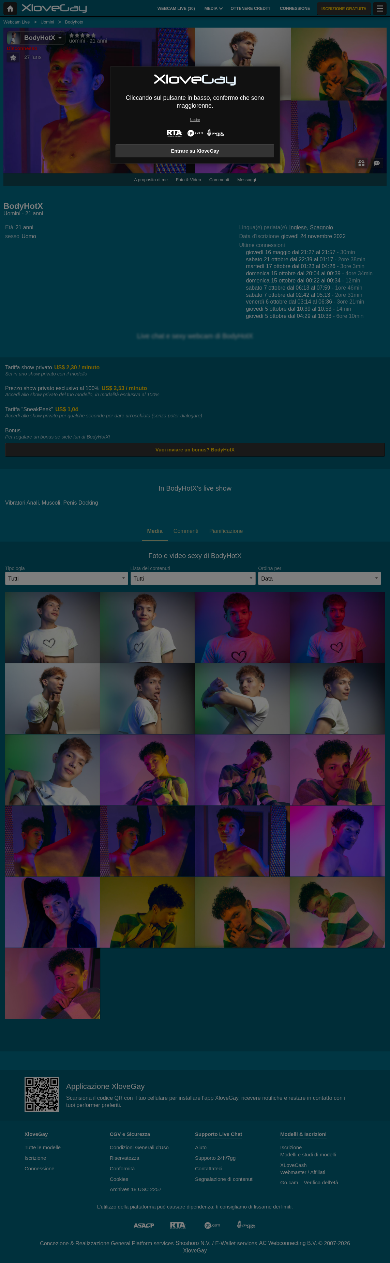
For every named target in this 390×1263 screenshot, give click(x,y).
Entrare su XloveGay (195, 151)
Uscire (195, 120)
